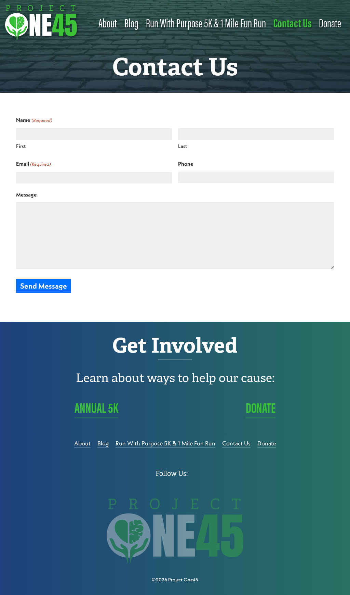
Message (26, 194)
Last (182, 146)
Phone (185, 163)
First (21, 146)
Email (33, 164)
